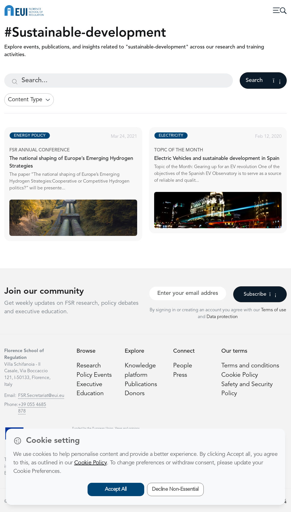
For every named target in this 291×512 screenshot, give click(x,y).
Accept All (116, 489)
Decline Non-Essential (175, 489)
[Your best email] (188, 293)
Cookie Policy (239, 375)
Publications (141, 385)
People (182, 366)
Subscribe (260, 294)
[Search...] (118, 80)
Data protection (222, 317)
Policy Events (94, 375)
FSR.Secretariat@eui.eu (41, 395)
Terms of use (273, 310)
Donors (135, 394)
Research (89, 366)
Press (180, 375)
